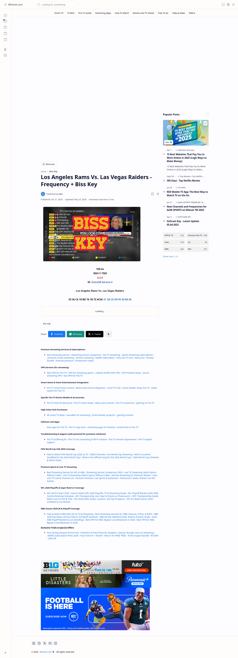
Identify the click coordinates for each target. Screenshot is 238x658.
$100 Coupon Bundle (138, 535)
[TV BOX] (70, 13)
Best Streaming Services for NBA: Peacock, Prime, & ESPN (123, 514)
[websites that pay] (186, 150)
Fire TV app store (77, 427)
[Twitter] (44, 643)
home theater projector (104, 415)
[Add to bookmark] (205, 123)
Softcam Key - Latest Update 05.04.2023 (183, 223)
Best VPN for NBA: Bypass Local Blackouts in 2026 (110, 519)
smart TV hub (114, 387)
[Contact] (5, 55)
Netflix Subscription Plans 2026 (63, 535)
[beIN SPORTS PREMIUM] (189, 202)
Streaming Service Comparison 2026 (104, 472)
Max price (139, 357)
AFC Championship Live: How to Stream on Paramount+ (103, 496)
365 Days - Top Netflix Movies (183, 180)
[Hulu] (174, 242)
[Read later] (152, 194)
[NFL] (197, 249)
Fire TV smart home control (61, 387)
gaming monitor (125, 415)
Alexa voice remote (104, 402)
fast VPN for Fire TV (73, 375)
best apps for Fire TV (57, 427)
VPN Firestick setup (131, 372)
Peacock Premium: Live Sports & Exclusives (96, 478)
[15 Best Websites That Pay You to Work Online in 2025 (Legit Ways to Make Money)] (186, 133)
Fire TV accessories (125, 402)
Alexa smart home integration (90, 387)
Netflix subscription (105, 357)
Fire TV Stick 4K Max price (59, 402)
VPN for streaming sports (81, 372)
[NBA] (174, 249)
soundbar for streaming (78, 415)
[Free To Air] (163, 13)
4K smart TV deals (56, 415)
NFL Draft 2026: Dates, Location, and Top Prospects (99, 498)
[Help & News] (178, 13)
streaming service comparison (86, 354)
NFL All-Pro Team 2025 (58, 493)
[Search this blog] (57, 5)
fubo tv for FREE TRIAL (115, 535)
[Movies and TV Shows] (143, 13)
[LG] (197, 242)
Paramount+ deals (84, 360)
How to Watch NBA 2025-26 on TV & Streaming (70, 514)
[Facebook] (33, 643)
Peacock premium (65, 360)
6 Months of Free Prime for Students (98, 532)
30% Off (52, 538)
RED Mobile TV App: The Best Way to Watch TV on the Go (187, 193)
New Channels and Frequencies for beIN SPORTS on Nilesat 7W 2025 (187, 208)
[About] (5, 49)
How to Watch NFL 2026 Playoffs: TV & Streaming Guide (98, 493)
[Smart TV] (59, 13)
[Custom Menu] (5, 33)
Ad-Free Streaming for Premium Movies (131, 475)
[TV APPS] (182, 187)
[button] (5, 4)
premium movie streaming (61, 357)
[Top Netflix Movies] (200, 176)
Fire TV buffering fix (57, 439)
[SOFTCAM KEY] (184, 217)
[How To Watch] (122, 13)
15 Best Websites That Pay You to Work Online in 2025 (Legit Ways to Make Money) (187, 158)
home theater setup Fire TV (135, 387)
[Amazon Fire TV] (197, 235)
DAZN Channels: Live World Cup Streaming (111, 454)
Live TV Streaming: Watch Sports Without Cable (86, 475)
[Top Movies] (186, 176)
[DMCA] (192, 13)
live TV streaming (111, 354)
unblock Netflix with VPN (107, 372)
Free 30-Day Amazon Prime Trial (63, 532)
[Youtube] (50, 643)
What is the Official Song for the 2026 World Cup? (106, 457)
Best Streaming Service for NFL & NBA (66, 472)
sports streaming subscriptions (137, 354)
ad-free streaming (85, 357)
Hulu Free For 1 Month (91, 535)
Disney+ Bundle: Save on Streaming (136, 532)
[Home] (5, 15)
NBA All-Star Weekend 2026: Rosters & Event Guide (125, 516)
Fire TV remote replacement (123, 439)
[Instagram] (39, 643)
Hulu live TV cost (125, 357)
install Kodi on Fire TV (127, 427)
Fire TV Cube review (84, 402)
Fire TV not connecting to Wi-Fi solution (87, 439)
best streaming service (58, 354)
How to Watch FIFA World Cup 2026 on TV (67, 454)
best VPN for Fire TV (57, 372)
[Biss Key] (47, 323)
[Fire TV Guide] (84, 13)
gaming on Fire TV (145, 402)
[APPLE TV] (174, 235)
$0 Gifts (154, 535)
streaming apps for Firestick (102, 427)
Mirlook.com (15, 4)
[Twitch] (55, 643)
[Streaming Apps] (103, 13)
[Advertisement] (122, 43)
